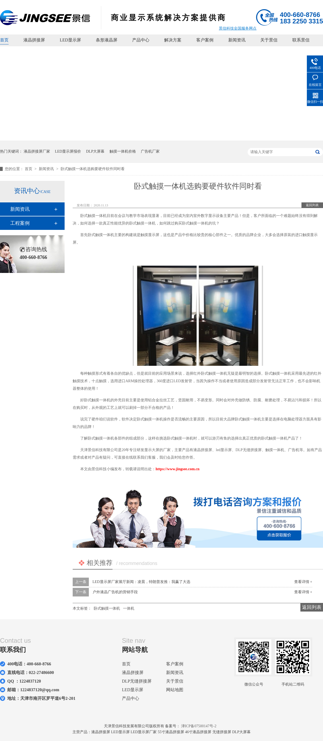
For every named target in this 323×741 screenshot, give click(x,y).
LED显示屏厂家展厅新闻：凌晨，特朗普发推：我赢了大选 (141, 582)
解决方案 (172, 40)
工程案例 (20, 223)
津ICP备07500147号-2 (198, 726)
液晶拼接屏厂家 (37, 151)
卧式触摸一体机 (107, 608)
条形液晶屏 (106, 40)
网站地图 (174, 689)
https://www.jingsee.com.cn (177, 469)
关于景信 (269, 40)
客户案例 (204, 40)
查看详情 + (303, 582)
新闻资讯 (236, 40)
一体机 (128, 608)
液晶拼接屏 (34, 40)
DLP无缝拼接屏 (137, 681)
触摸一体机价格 (123, 151)
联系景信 (301, 40)
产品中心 (140, 40)
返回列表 (312, 205)
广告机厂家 (150, 151)
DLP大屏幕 (95, 151)
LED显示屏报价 (68, 151)
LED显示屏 (70, 40)
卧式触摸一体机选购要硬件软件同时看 (93, 169)
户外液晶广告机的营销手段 (115, 592)
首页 (4, 40)
